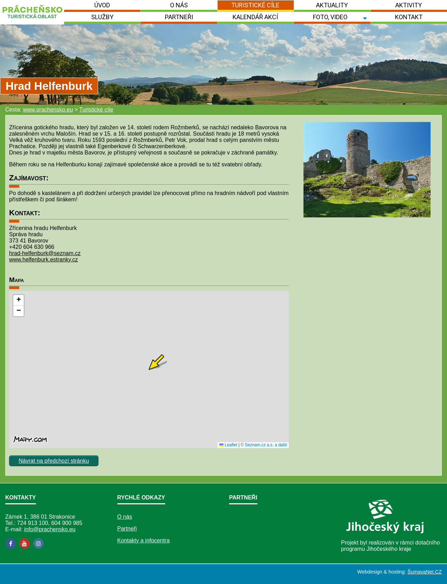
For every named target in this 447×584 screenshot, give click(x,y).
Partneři (127, 529)
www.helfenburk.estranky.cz (43, 259)
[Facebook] (10, 543)
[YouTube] (24, 543)
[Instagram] (38, 543)
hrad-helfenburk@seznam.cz (45, 253)
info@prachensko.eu (49, 529)
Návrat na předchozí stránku (54, 461)
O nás (124, 517)
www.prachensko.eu (48, 110)
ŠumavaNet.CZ (425, 572)
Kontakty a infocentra (143, 540)
